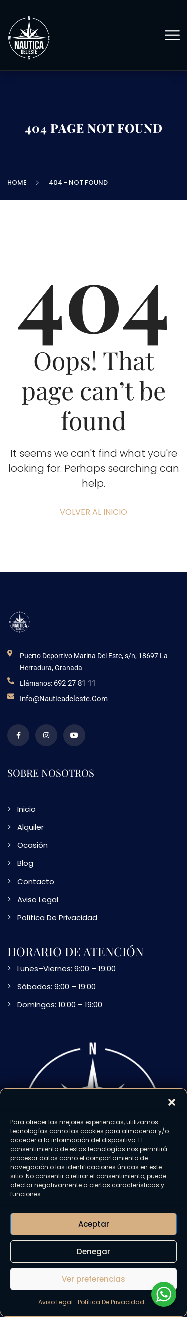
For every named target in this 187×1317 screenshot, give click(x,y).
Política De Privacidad (111, 1302)
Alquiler (30, 827)
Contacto (35, 881)
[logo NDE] (19, 621)
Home (18, 182)
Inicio (26, 809)
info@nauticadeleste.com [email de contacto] (64, 698)
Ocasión (32, 845)
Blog (25, 863)
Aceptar (93, 1224)
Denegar (93, 1251)
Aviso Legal (55, 1302)
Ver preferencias (93, 1279)
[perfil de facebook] (18, 735)
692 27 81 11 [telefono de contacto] (75, 683)
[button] (172, 1101)
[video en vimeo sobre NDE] (74, 735)
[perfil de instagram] (46, 735)
